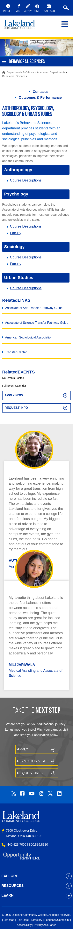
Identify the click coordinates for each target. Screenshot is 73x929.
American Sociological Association (28, 337)
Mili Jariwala (22, 665)
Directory (36, 919)
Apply (22, 749)
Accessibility (24, 924)
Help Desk (23, 919)
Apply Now (13, 395)
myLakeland (22, 26)
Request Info (16, 407)
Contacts (40, 92)
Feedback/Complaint (56, 919)
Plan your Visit (32, 761)
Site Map (9, 919)
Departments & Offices (20, 72)
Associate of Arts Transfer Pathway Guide (33, 308)
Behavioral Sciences (14, 76)
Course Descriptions (25, 180)
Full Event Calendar (14, 385)
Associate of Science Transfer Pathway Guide (36, 322)
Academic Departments (51, 72)
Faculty (15, 233)
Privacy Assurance (45, 924)
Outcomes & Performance (40, 97)
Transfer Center (16, 352)
